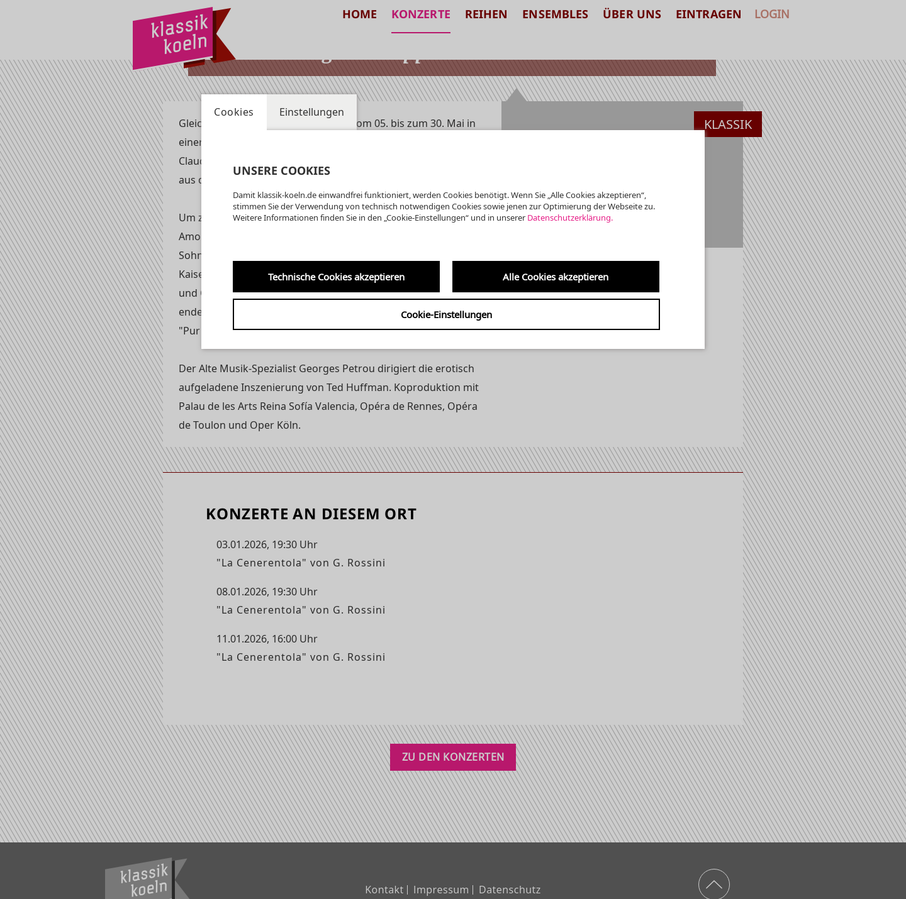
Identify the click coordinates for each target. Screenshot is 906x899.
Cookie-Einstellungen (446, 314)
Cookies (234, 112)
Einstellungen (311, 112)
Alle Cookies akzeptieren (555, 276)
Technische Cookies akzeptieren (336, 276)
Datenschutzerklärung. (570, 217)
